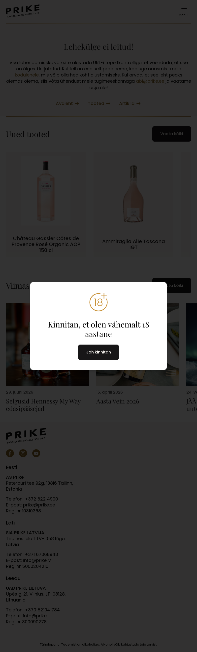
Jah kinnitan (98, 352)
